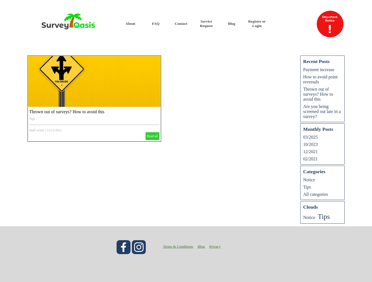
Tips (32, 119)
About (130, 23)
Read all (152, 136)
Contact (181, 23)
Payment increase (318, 69)
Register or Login (257, 23)
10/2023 (310, 144)
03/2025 (310, 137)
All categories (315, 194)
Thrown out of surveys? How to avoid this (67, 111)
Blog (231, 23)
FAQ (155, 23)
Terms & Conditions (178, 246)
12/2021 (310, 151)
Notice (309, 179)
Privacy (215, 246)
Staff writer (37, 130)
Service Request (206, 23)
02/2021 (310, 158)
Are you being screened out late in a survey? (322, 111)
